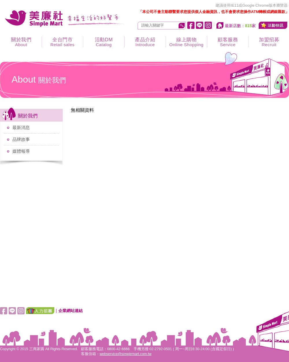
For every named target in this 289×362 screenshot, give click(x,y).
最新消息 (21, 127)
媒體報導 (21, 151)
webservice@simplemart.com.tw (125, 354)
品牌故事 (21, 139)
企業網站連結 (70, 310)
